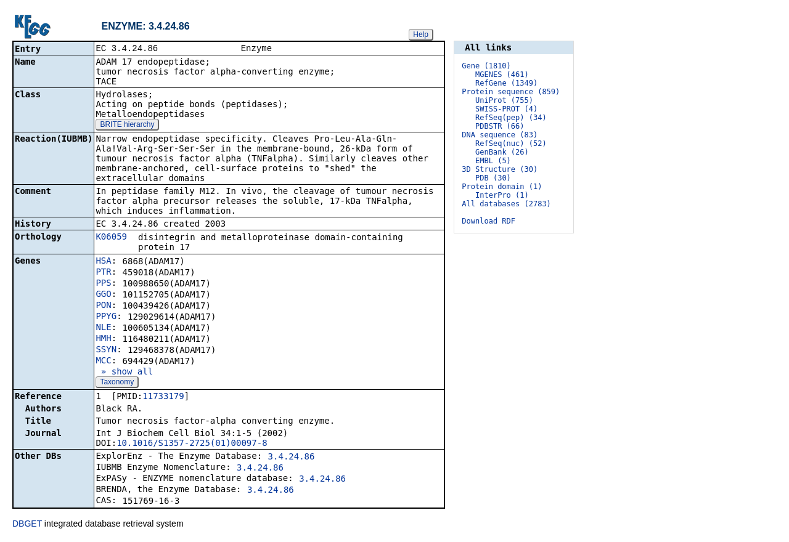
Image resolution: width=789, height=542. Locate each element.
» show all (124, 373)
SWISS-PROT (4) (506, 109)
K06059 (111, 238)
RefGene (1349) (506, 83)
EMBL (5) (493, 160)
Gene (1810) (486, 66)
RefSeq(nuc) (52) (511, 143)
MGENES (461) (502, 74)
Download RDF (488, 221)
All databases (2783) (506, 204)
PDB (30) (493, 178)
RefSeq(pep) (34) (511, 117)
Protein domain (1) (502, 186)
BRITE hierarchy (127, 125)
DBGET (27, 525)
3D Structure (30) (500, 169)
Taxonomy (117, 383)
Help (420, 34)
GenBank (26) (502, 152)
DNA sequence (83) (500, 135)
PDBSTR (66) (499, 126)
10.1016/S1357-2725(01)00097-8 (192, 444)
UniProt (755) (504, 100)
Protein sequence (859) (511, 91)
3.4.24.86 (291, 458)
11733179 (163, 397)
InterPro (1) (502, 195)
